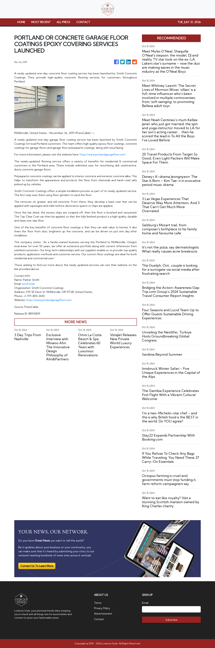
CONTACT (83, 22)
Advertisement (103, 613)
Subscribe (171, 619)
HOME (21, 22)
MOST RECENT (41, 22)
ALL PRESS (63, 22)
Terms (98, 602)
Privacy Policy (102, 608)
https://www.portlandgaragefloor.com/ (103, 154)
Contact (99, 619)
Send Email (28, 283)
